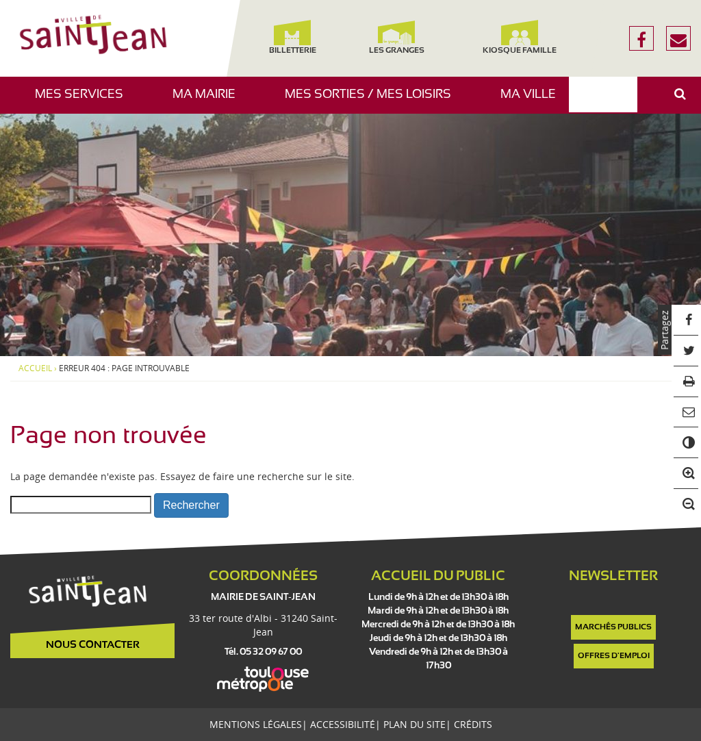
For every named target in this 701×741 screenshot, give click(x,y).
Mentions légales (255, 724)
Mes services (84, 101)
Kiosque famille (520, 37)
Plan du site (414, 724)
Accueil (35, 368)
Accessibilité (342, 724)
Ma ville (533, 101)
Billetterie (292, 37)
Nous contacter (93, 645)
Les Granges (396, 37)
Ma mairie (209, 101)
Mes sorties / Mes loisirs (373, 101)
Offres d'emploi (614, 656)
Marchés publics (613, 627)
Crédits (473, 724)
